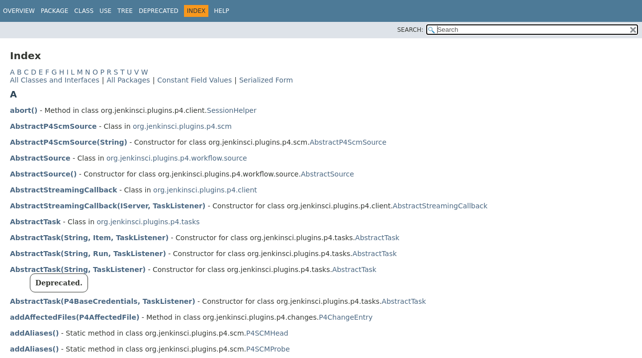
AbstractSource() (43, 174)
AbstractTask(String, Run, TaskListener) (88, 254)
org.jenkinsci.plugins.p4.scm (182, 126)
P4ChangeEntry (345, 317)
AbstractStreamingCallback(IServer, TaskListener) (107, 206)
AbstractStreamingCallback (63, 190)
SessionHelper (232, 110)
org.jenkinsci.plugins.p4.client (205, 190)
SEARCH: (410, 29)
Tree (125, 10)
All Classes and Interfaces (54, 80)
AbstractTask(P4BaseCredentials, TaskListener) (102, 301)
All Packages (128, 80)
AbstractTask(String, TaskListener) (78, 269)
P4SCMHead (267, 333)
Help (221, 10)
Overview (19, 10)
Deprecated (159, 10)
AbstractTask (35, 222)
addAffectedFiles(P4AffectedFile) (74, 317)
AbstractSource (40, 158)
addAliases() (34, 333)
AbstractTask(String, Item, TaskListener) (89, 238)
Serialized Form (266, 80)
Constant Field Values (194, 80)
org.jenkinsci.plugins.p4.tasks (148, 222)
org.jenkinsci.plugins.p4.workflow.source (176, 158)
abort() (23, 110)
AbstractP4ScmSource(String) (68, 142)
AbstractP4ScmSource (53, 126)
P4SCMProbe (268, 349)
